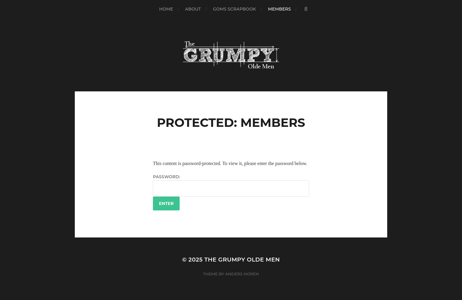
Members (279, 9)
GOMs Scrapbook (234, 9)
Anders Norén (242, 273)
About (193, 9)
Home (166, 9)
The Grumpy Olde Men (242, 259)
